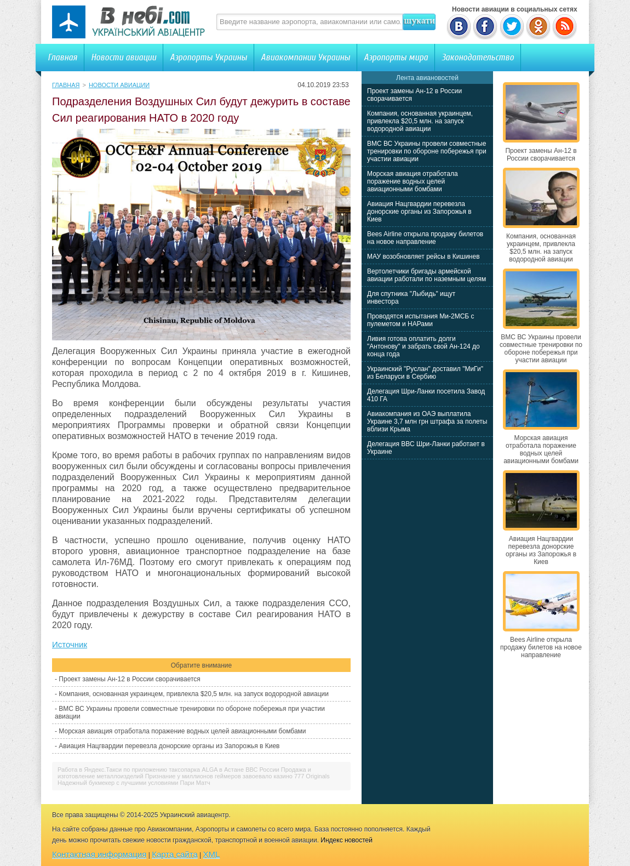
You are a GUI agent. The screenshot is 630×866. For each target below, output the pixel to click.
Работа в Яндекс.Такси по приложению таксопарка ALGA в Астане (151, 769)
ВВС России (262, 769)
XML (211, 854)
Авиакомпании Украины (305, 57)
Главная (62, 57)
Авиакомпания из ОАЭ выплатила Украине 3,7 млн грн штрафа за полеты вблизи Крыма (427, 421)
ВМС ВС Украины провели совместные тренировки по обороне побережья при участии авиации (426, 151)
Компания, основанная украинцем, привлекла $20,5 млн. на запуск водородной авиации (194, 694)
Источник (69, 644)
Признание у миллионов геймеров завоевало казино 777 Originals (237, 776)
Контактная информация (99, 854)
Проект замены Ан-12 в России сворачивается (129, 679)
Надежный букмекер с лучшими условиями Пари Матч (134, 782)
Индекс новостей (346, 840)
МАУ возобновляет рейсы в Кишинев (423, 256)
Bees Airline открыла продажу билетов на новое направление (425, 238)
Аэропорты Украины (208, 57)
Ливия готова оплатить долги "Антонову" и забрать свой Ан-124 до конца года (423, 346)
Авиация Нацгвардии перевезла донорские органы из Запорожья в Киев (169, 746)
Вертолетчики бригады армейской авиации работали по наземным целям (426, 275)
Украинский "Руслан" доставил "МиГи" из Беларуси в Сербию (425, 372)
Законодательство (478, 57)
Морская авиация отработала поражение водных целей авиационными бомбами (182, 731)
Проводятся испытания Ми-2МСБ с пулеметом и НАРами (420, 320)
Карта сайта (175, 854)
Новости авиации (123, 57)
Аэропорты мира (396, 57)
